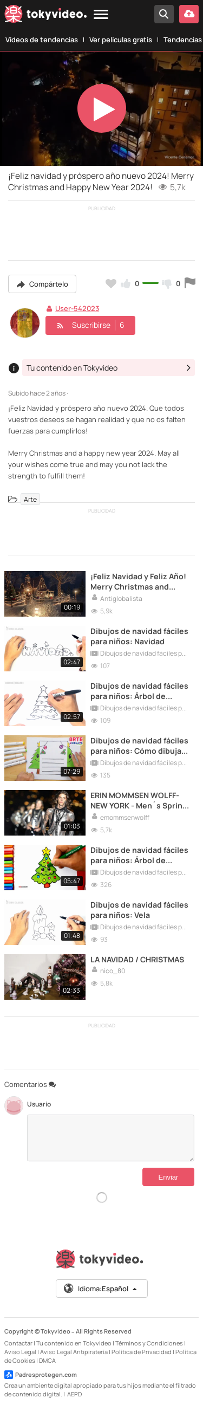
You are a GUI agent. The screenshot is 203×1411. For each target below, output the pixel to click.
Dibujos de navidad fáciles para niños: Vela (139, 909)
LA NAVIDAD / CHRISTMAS (137, 959)
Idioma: (101, 1288)
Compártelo (42, 284)
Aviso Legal (20, 1352)
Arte (30, 499)
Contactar (18, 1343)
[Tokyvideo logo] (45, 15)
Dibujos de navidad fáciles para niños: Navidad (139, 636)
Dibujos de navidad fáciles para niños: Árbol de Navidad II (139, 855)
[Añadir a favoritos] (111, 283)
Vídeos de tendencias (41, 39)
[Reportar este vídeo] (190, 283)
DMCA (47, 1360)
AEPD (74, 1394)
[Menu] (101, 15)
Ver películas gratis (120, 39)
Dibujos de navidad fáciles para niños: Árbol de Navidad (139, 691)
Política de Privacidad (142, 1352)
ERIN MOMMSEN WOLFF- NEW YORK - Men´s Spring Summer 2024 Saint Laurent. (138, 800)
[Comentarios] (110, 1138)
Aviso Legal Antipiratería (74, 1352)
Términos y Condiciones (149, 1343)
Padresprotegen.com (40, 1374)
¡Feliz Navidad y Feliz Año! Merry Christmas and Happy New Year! (138, 581)
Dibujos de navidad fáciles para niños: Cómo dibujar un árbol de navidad (139, 745)
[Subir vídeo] (189, 14)
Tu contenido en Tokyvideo (74, 1343)
